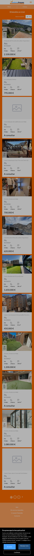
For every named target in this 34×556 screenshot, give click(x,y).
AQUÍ (3, 538)
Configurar (17, 552)
